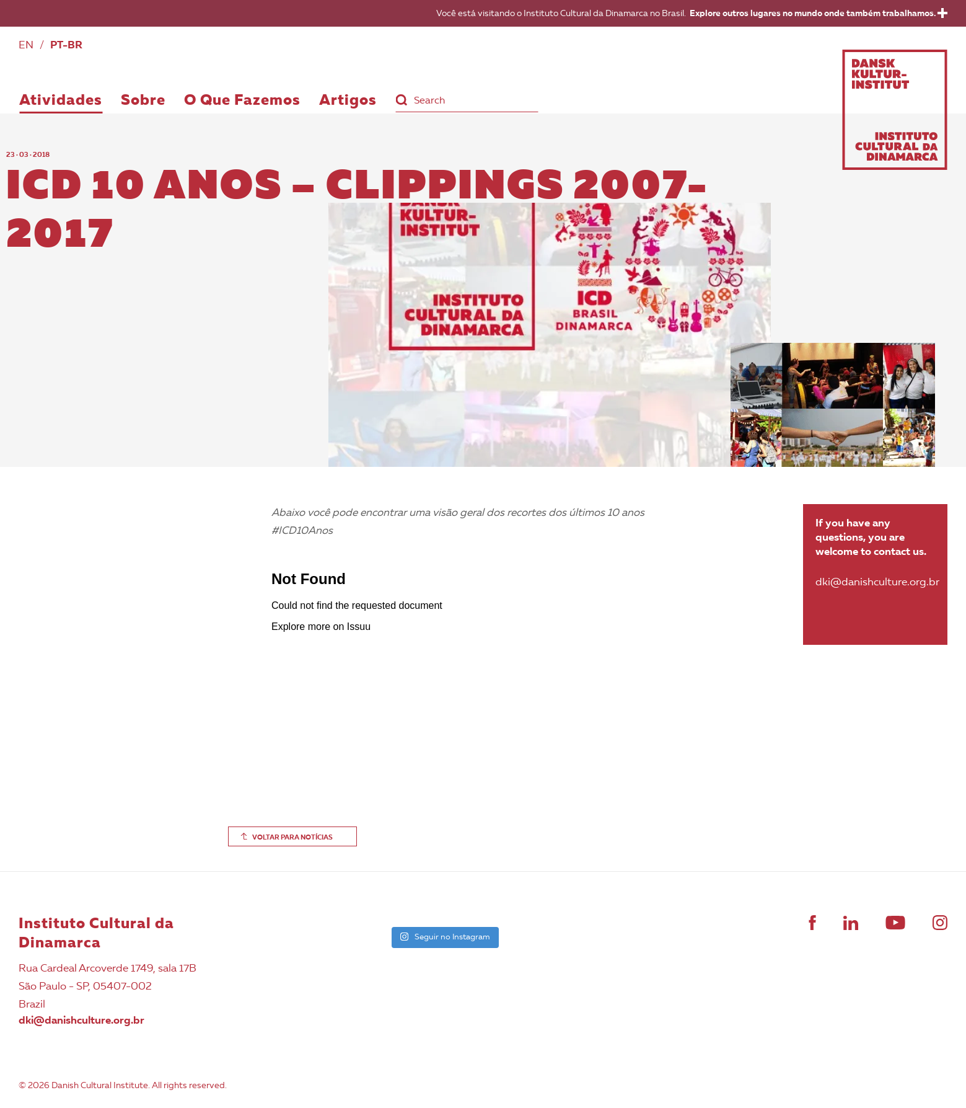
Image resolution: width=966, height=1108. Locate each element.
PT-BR (66, 45)
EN (26, 45)
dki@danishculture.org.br (81, 1021)
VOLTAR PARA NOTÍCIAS (292, 838)
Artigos (348, 101)
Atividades (60, 101)
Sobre (143, 101)
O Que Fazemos (242, 101)
